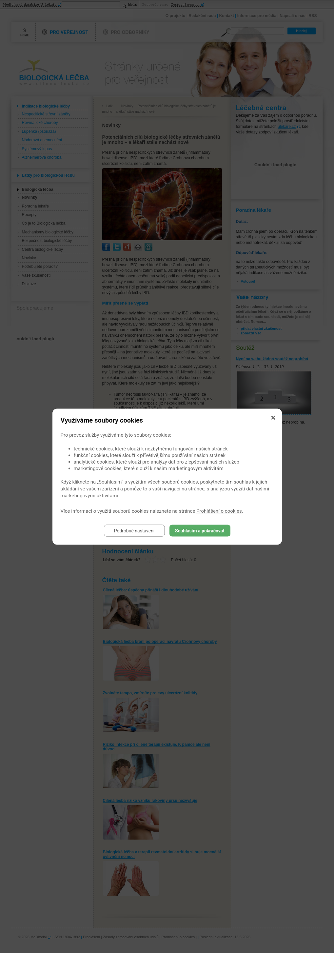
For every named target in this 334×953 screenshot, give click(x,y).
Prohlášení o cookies (219, 511)
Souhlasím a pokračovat (200, 530)
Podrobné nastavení (134, 530)
